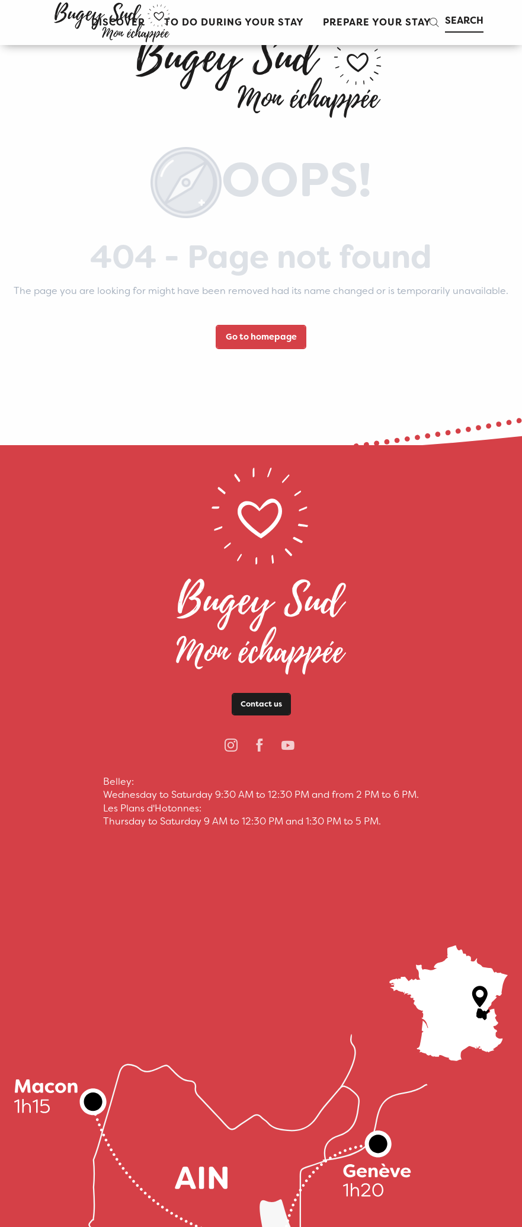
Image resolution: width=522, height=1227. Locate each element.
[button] (234, 23)
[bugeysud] (261, 71)
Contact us (261, 704)
